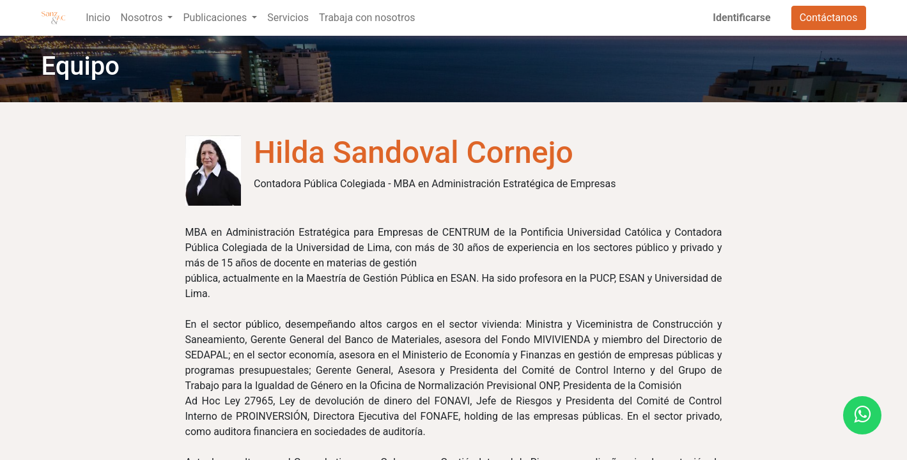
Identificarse (741, 18)
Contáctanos (829, 18)
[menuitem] (98, 18)
